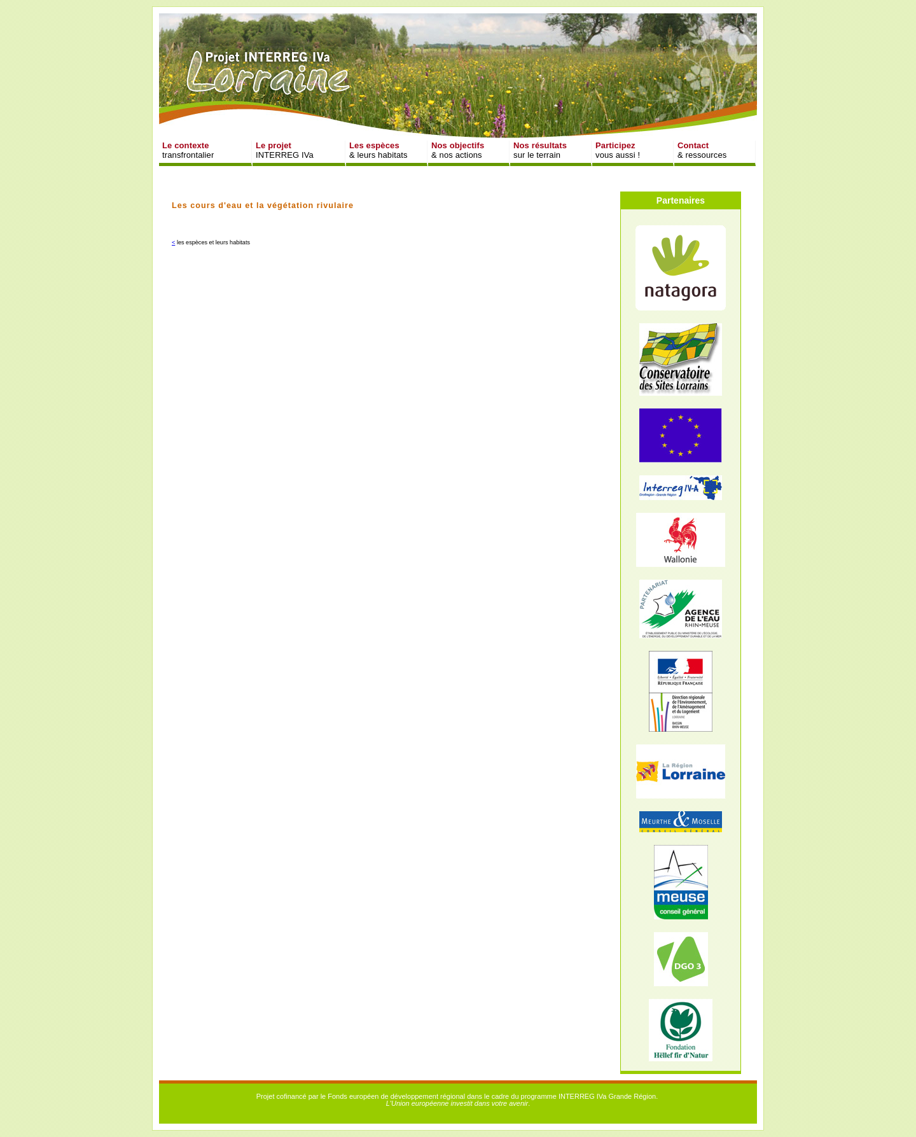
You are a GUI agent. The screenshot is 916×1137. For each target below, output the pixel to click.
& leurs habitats (378, 150)
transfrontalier (188, 150)
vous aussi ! (617, 150)
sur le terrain (540, 150)
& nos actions (457, 150)
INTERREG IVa (285, 150)
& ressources (701, 150)
